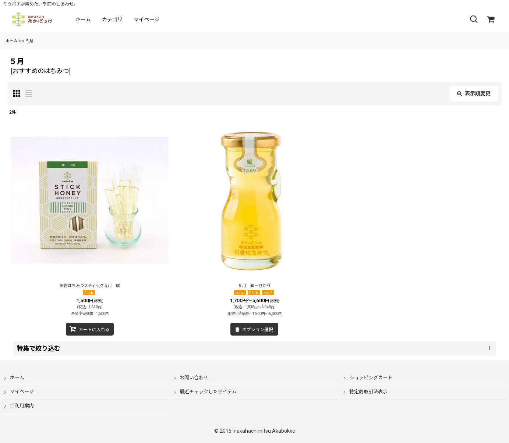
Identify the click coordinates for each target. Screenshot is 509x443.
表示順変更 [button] (474, 93)
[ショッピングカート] (490, 19)
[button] (474, 19)
